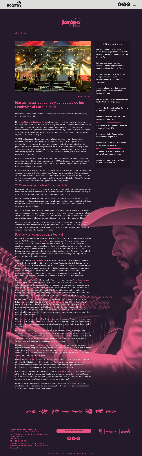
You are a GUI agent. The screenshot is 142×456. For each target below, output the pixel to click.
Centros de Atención (17, 436)
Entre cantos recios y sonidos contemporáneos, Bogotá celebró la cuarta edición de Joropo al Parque (110, 65)
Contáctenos (14, 438)
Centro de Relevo (16, 447)
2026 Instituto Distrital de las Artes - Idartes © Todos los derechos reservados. (71, 453)
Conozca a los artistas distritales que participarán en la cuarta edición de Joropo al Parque (111, 90)
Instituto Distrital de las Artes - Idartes (32, 122)
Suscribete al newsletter (74, 430)
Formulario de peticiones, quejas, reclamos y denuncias (29, 445)
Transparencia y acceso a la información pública (27, 443)
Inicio (16, 33)
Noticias (23, 33)
